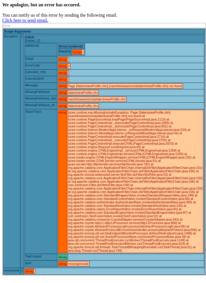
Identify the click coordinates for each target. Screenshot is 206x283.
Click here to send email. (25, 20)
